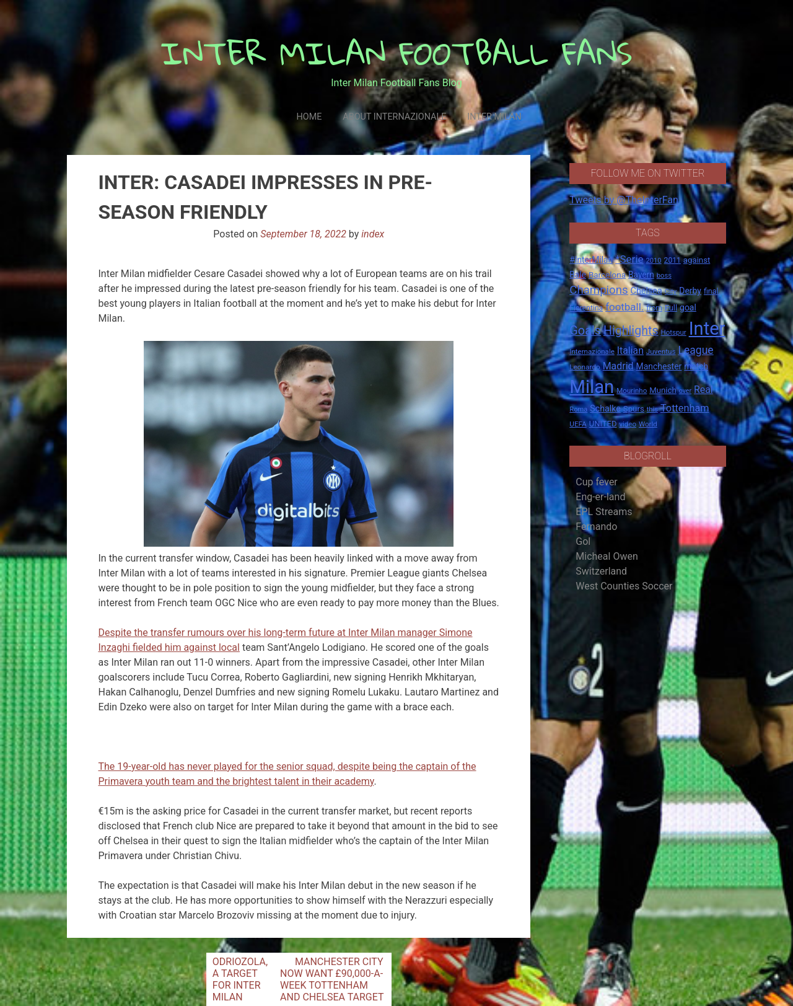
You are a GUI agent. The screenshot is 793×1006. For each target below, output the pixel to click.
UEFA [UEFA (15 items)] (578, 424)
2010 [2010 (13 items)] (654, 261)
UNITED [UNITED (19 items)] (603, 423)
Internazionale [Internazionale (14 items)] (592, 351)
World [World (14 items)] (648, 424)
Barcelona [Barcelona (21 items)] (607, 275)
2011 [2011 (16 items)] (672, 260)
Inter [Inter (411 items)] (707, 328)
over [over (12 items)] (685, 391)
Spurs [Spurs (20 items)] (633, 408)
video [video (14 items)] (627, 424)
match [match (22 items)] (696, 366)
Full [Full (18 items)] (671, 307)
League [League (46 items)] (696, 350)
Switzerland (601, 571)
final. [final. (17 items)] (712, 291)
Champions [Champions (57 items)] (598, 290)
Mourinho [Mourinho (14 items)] (631, 390)
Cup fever (597, 482)
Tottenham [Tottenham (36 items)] (684, 408)
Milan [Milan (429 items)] (591, 386)
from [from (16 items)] (654, 308)
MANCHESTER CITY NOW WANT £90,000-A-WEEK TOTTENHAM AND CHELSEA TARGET (331, 979)
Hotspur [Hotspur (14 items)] (673, 332)
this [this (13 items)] (652, 409)
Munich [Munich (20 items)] (663, 390)
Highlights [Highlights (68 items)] (631, 331)
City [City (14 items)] (671, 291)
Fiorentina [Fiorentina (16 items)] (586, 308)
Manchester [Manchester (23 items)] (658, 366)
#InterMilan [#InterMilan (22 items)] (591, 260)
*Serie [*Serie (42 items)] (629, 259)
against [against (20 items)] (697, 260)
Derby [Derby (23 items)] (690, 291)
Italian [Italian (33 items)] (630, 350)
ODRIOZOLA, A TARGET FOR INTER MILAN (240, 979)
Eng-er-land (600, 497)
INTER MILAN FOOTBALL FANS (397, 53)
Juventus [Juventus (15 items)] (661, 351)
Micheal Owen (606, 556)
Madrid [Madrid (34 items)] (618, 366)
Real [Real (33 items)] (703, 389)
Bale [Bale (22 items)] (577, 275)
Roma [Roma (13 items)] (578, 409)
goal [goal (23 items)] (688, 307)
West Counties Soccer (624, 586)
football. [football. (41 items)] (624, 307)
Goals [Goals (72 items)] (585, 331)
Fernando (596, 526)
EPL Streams (604, 512)
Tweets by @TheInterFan (623, 200)
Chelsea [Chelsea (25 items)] (646, 291)
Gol (583, 541)
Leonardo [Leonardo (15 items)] (584, 367)
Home (309, 117)
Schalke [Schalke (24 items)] (605, 408)
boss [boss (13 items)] (664, 275)
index (372, 234)
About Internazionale (394, 117)
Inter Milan (494, 117)
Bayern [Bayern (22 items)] (641, 275)
